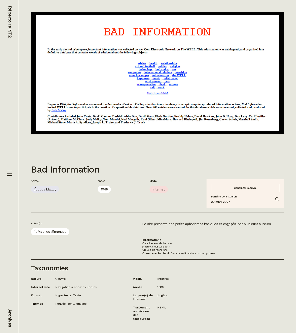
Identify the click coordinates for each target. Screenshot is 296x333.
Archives (10, 318)
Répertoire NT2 (10, 22)
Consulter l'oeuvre (245, 187)
